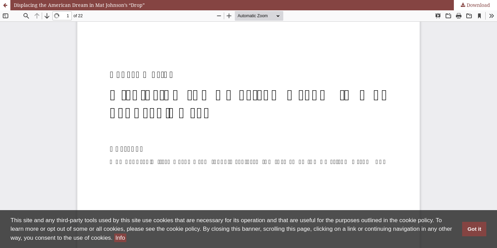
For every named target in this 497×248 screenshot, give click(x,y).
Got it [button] (474, 229)
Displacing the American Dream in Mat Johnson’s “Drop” (79, 5)
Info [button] (120, 238)
